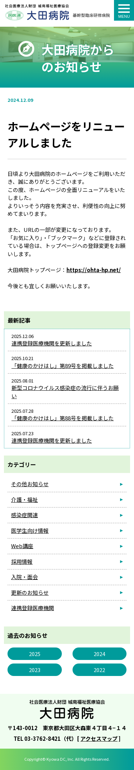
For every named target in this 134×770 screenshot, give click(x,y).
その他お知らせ (30, 484)
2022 (99, 669)
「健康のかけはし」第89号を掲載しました (62, 365)
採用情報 (22, 561)
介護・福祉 (24, 499)
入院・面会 (24, 577)
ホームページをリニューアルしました (58, 15)
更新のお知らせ (30, 592)
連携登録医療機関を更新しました (51, 343)
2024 (99, 653)
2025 (34, 653)
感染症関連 (24, 515)
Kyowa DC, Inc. (60, 759)
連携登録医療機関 (32, 608)
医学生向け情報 (30, 530)
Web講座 (22, 546)
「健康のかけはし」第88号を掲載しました (62, 418)
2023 (34, 669)
